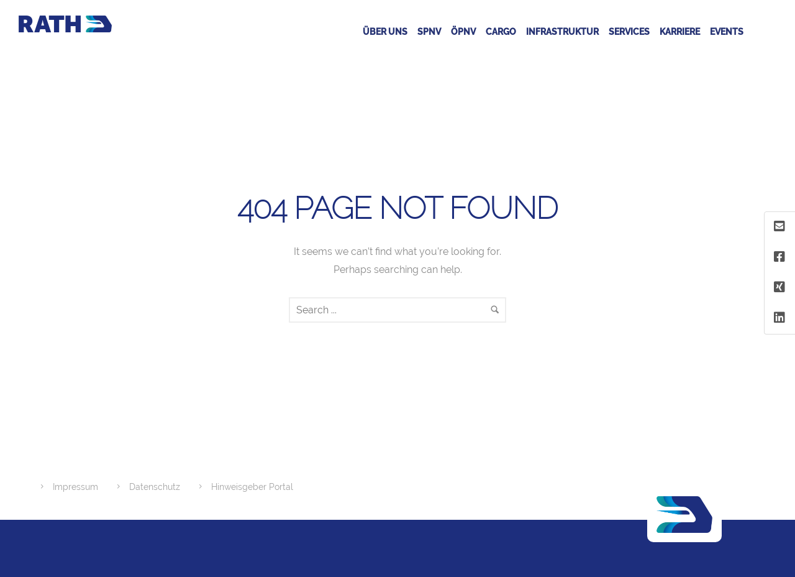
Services (629, 32)
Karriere (680, 32)
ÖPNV (463, 32)
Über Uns (385, 32)
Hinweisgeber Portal (252, 487)
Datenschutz (154, 487)
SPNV (429, 32)
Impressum (75, 487)
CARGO (501, 32)
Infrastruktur (562, 32)
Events (726, 32)
